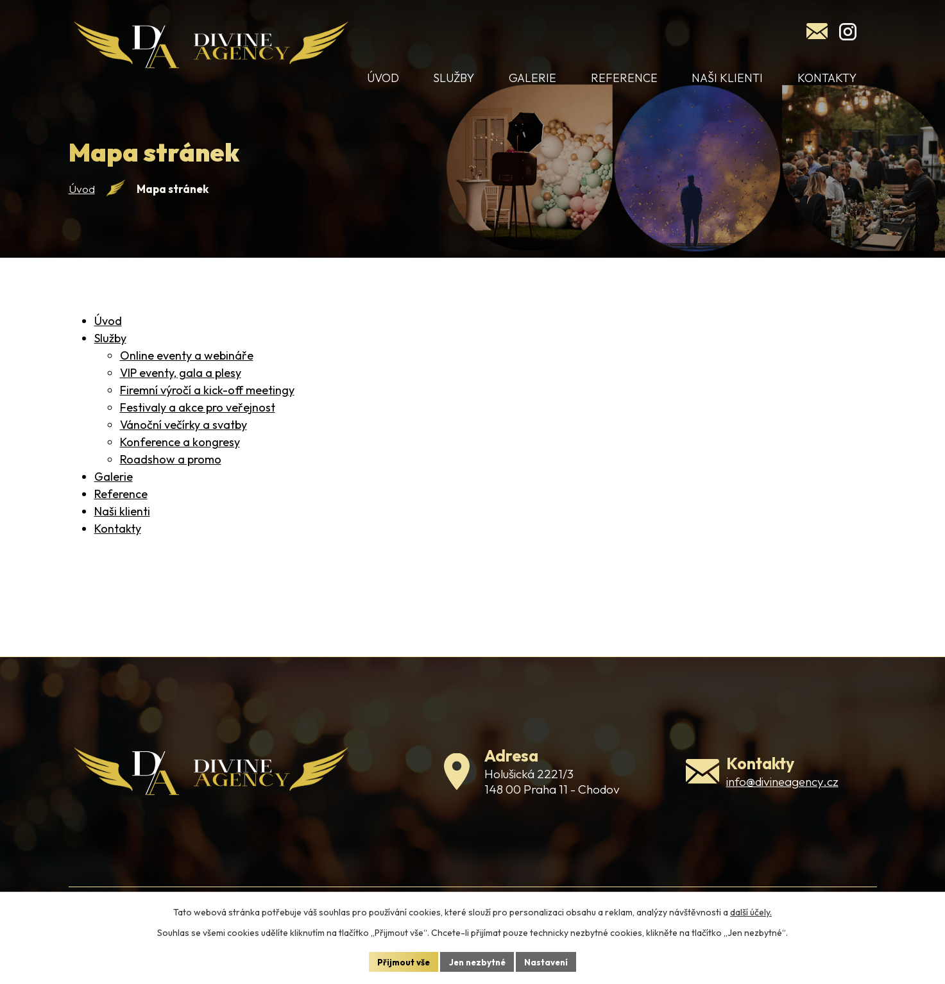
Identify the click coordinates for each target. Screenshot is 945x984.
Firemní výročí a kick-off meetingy (207, 404)
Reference (121, 508)
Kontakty (117, 542)
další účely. (751, 911)
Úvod (82, 203)
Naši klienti (122, 525)
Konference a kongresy (180, 456)
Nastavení (550, 961)
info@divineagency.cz (782, 802)
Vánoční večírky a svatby (183, 438)
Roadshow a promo (170, 473)
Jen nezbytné (477, 961)
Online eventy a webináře (186, 369)
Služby (110, 352)
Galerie (113, 490)
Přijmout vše (400, 961)
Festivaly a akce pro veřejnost (197, 421)
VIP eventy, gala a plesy (180, 386)
